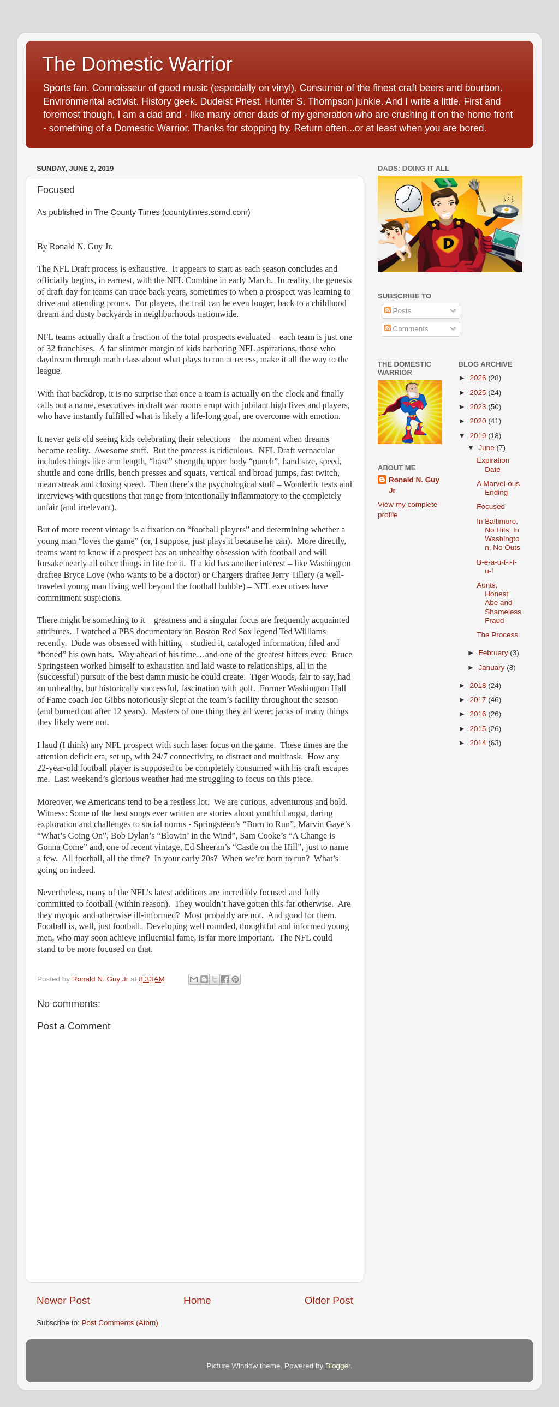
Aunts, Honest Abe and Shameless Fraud (499, 603)
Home (197, 1300)
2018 (478, 685)
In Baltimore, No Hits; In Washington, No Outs (498, 534)
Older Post (329, 1300)
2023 (478, 407)
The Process (497, 635)
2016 (478, 714)
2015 (478, 729)
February (494, 653)
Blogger (337, 1366)
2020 (478, 421)
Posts (398, 311)
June (488, 448)
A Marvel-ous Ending (498, 488)
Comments (406, 329)
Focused (491, 506)
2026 (478, 378)
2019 (478, 436)
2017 (478, 700)
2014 (478, 743)
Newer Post (63, 1300)
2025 (478, 392)
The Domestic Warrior (137, 64)
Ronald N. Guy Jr (414, 485)
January (493, 667)
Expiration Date (493, 464)
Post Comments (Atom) (120, 1323)
